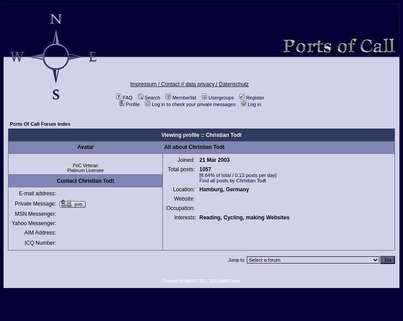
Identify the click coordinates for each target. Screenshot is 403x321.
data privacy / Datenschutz (217, 84)
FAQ (124, 97)
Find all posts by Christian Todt (232, 180)
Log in (251, 104)
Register (251, 97)
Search (149, 97)
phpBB (189, 281)
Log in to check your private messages (190, 104)
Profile (129, 104)
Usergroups (218, 97)
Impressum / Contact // (158, 84)
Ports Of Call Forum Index (40, 124)
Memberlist (181, 97)
